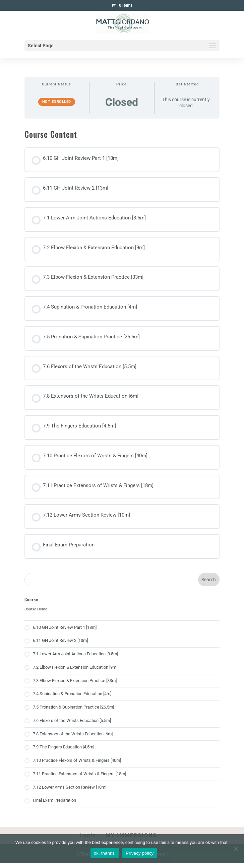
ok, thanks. (105, 853)
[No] (235, 848)
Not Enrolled (56, 101)
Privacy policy (140, 853)
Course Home (35, 609)
